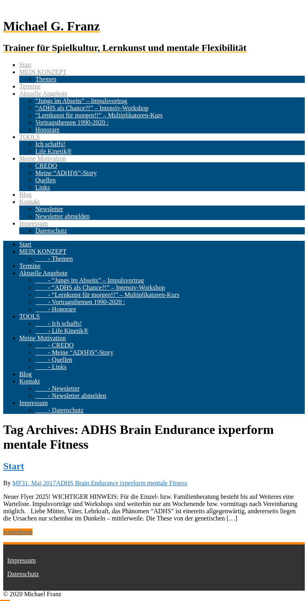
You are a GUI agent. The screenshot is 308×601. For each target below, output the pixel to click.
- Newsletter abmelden (70, 395)
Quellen (45, 180)
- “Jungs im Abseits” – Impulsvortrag (89, 280)
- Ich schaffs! (58, 323)
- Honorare (55, 309)
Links (42, 187)
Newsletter (49, 209)
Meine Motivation (42, 158)
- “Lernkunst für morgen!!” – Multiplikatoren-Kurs (107, 294)
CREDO (46, 165)
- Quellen (53, 359)
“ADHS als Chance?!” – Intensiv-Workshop (91, 108)
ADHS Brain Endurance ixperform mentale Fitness (121, 483)
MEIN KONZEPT (43, 72)
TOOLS (29, 136)
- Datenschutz (59, 410)
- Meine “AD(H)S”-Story (74, 352)
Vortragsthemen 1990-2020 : (72, 122)
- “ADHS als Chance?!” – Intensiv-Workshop (100, 287)
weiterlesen (17, 531)
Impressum (33, 223)
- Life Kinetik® (61, 330)
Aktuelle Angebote (43, 93)
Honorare (47, 129)
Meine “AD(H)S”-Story (66, 172)
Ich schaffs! (50, 144)
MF (17, 483)
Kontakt (29, 201)
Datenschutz (51, 230)
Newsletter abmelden (62, 216)
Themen (45, 79)
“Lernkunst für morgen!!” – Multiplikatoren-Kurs (99, 115)
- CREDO (54, 345)
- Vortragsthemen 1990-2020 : (80, 301)
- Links (51, 366)
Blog (25, 194)
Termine (30, 86)
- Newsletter (57, 388)
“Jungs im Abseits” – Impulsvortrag (81, 100)
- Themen (54, 258)
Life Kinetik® (53, 151)
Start (25, 64)
